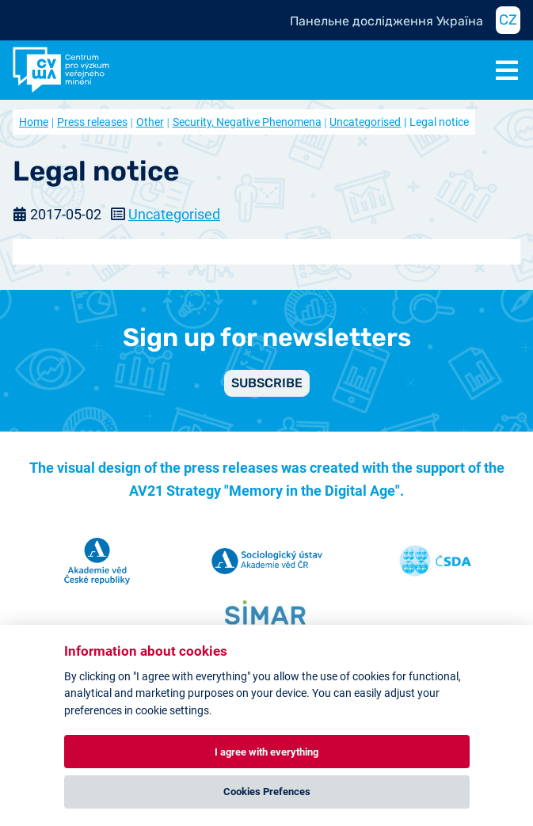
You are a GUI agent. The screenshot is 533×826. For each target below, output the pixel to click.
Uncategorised (365, 122)
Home (33, 122)
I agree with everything (266, 752)
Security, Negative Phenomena (247, 122)
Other (150, 122)
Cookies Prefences (266, 791)
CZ (508, 20)
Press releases (92, 122)
